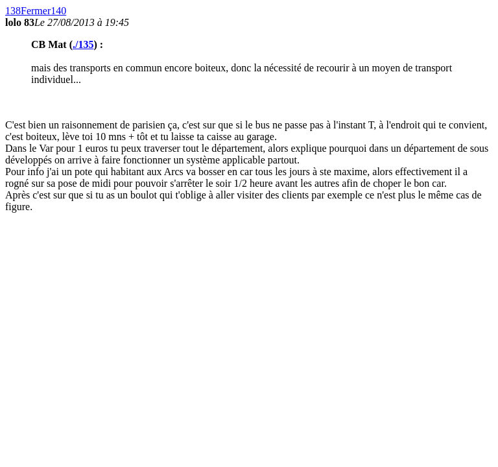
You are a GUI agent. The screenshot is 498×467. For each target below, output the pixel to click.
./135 (83, 44)
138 (13, 10)
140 (58, 10)
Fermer (36, 10)
